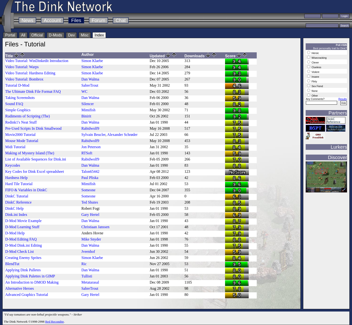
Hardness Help (16, 178)
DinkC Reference (18, 202)
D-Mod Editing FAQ (21, 239)
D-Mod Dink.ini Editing (23, 245)
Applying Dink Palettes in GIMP (30, 276)
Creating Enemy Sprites (23, 258)
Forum (98, 20)
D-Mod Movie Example (23, 221)
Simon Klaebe (92, 61)
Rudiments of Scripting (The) (27, 116)
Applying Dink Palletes (23, 270)
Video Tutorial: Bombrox (24, 79)
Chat (121, 20)
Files (76, 20)
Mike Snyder (91, 239)
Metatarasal (90, 282)
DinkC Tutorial (16, 196)
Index (99, 35)
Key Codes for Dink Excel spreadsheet (34, 171)
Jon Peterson (90, 147)
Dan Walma (90, 79)
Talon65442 (90, 171)
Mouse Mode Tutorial (21, 141)
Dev (71, 35)
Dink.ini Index (16, 215)
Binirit (86, 116)
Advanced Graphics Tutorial (26, 295)
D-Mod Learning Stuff (22, 227)
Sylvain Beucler (93, 135)
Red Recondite (54, 321)
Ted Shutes (89, 202)
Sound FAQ (14, 104)
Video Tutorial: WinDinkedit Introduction (36, 61)
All (23, 35)
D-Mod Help (15, 233)
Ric (84, 264)
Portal (10, 35)
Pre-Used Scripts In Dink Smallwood (33, 128)
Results (342, 99)
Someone (88, 190)
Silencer (87, 104)
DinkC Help (14, 208)
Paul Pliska (89, 178)
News (27, 20)
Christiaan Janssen (95, 227)
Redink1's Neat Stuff (21, 122)
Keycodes (12, 165)
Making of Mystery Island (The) (29, 153)
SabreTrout (89, 85)
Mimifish (88, 110)
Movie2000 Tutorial (20, 135)
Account (52, 20)
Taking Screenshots (20, 98)
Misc (85, 35)
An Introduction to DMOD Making (32, 282)
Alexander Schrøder (122, 135)
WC (84, 91)
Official (37, 35)
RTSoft (86, 153)
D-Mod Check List (19, 251)
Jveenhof (88, 251)
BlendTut (12, 264)
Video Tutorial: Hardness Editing (30, 73)
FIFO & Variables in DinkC (26, 190)
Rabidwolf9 (90, 128)
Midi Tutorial (15, 147)
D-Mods (55, 35)
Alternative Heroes (19, 288)
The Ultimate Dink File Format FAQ (33, 91)
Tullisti (86, 276)
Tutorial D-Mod (17, 85)
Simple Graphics (17, 110)
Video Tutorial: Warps (22, 67)
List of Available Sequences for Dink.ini (35, 159)
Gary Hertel (90, 215)
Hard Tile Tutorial (19, 184)
